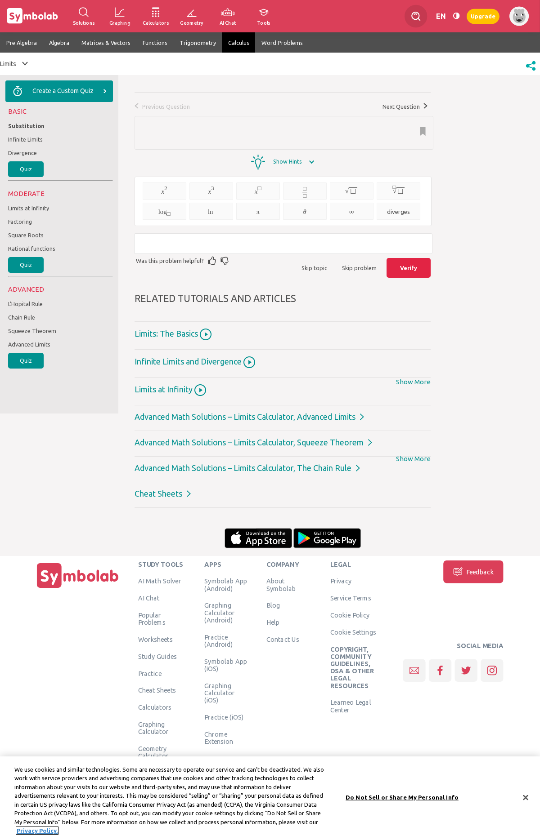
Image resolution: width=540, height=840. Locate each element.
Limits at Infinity (28, 208)
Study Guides (157, 656)
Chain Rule (21, 317)
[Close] (526, 798)
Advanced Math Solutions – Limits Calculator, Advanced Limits (245, 416)
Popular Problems (152, 618)
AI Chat (149, 598)
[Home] (78, 587)
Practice (150, 673)
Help (272, 622)
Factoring (20, 221)
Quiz (26, 169)
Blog (273, 605)
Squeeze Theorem (32, 331)
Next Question (405, 106)
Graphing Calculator (153, 727)
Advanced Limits (29, 344)
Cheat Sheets (158, 493)
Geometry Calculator (153, 752)
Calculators (155, 707)
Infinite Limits (25, 139)
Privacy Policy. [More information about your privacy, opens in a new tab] (37, 831)
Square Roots (26, 235)
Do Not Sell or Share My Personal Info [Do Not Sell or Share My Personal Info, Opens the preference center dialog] (402, 797)
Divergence (22, 153)
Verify (408, 268)
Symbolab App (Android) (225, 585)
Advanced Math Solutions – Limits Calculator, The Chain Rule (243, 467)
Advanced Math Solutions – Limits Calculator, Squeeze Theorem (249, 442)
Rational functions (31, 248)
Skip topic (314, 268)
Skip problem (359, 268)
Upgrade (483, 16)
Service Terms (350, 598)
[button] (531, 71)
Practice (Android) (218, 640)
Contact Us (282, 639)
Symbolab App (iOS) (225, 665)
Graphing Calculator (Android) (219, 613)
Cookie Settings (353, 632)
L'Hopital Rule (25, 304)
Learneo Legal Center (350, 706)
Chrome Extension (218, 737)
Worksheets (155, 639)
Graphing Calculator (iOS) (219, 693)
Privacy (340, 581)
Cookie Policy (349, 614)
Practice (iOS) (223, 716)
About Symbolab (281, 585)
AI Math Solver (159, 581)
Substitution (26, 126)
